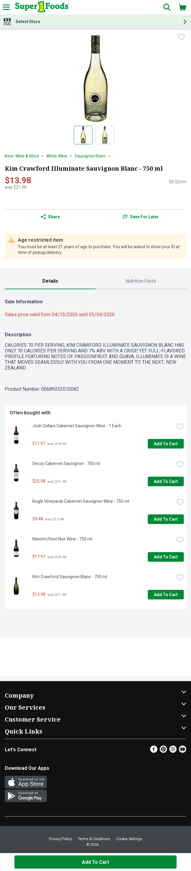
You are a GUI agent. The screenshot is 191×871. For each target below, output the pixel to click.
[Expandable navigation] (6, 7)
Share (50, 216)
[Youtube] (182, 751)
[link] (141, 217)
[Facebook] (153, 751)
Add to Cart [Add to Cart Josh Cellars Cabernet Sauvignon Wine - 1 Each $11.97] (166, 443)
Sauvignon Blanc (90, 156)
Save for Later (141, 216)
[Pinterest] (163, 751)
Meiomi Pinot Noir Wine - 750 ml (62, 539)
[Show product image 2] (105, 135)
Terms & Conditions (94, 839)
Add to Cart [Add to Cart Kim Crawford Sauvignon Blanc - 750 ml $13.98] (166, 594)
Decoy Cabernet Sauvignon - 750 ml (66, 463)
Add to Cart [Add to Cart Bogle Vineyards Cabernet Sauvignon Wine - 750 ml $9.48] (166, 519)
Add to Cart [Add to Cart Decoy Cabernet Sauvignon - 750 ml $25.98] (166, 481)
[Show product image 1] (83, 135)
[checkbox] (181, 38)
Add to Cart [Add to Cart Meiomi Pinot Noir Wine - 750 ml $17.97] (166, 557)
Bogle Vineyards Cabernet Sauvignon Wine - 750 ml (80, 501)
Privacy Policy (60, 839)
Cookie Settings (129, 839)
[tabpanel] (95, 451)
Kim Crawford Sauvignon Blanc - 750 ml (69, 576)
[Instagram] (173, 751)
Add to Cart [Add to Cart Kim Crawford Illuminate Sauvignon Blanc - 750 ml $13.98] (95, 862)
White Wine (56, 156)
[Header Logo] (41, 7)
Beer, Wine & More (22, 156)
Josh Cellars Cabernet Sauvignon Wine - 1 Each (76, 425)
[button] (166, 7)
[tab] (50, 281)
